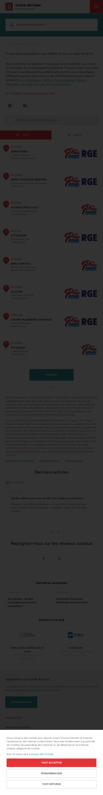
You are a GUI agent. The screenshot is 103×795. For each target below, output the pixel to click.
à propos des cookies (41, 754)
